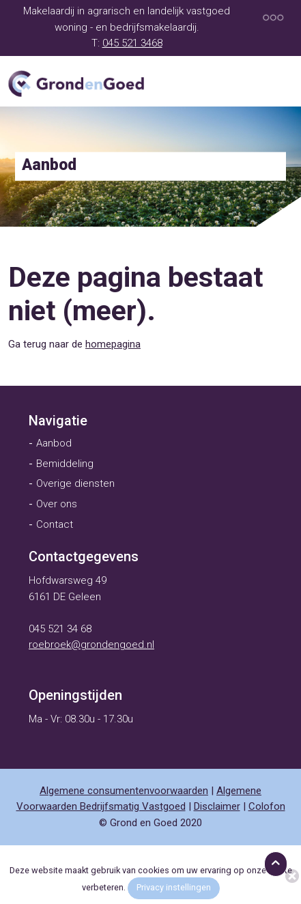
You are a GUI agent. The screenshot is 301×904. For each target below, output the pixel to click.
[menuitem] (58, 420)
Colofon (266, 806)
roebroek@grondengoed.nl (91, 644)
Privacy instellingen (174, 887)
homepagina (113, 344)
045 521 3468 (132, 43)
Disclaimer (217, 806)
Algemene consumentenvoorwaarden (124, 791)
